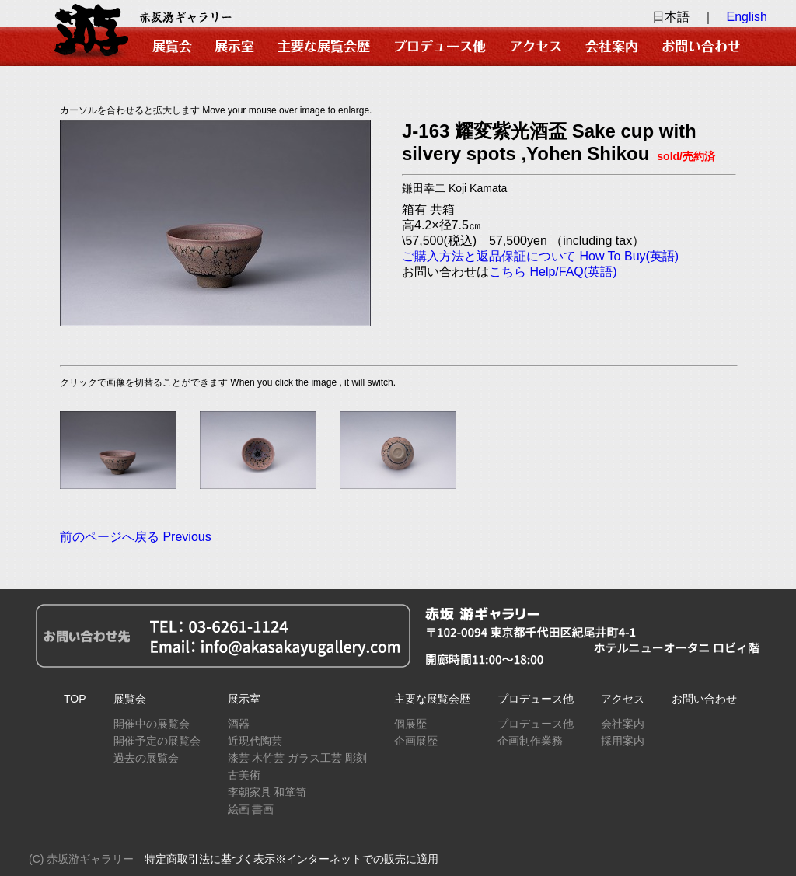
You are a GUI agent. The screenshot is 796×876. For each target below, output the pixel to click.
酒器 (239, 723)
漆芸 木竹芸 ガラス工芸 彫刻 (298, 758)
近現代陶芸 (255, 741)
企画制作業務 (530, 741)
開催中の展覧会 (151, 723)
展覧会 (129, 699)
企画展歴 (416, 741)
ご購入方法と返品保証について (489, 256)
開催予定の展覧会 (157, 741)
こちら (507, 271)
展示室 (244, 699)
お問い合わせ (704, 699)
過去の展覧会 (146, 758)
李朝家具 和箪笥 (267, 792)
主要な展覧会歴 (432, 699)
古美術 (244, 775)
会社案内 (622, 723)
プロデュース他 (536, 699)
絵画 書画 (251, 809)
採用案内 (622, 741)
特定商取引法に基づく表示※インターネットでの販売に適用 (291, 859)
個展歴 (410, 723)
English (747, 16)
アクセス (622, 699)
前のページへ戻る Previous (135, 536)
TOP (75, 699)
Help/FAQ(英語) (572, 271)
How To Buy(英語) (629, 256)
